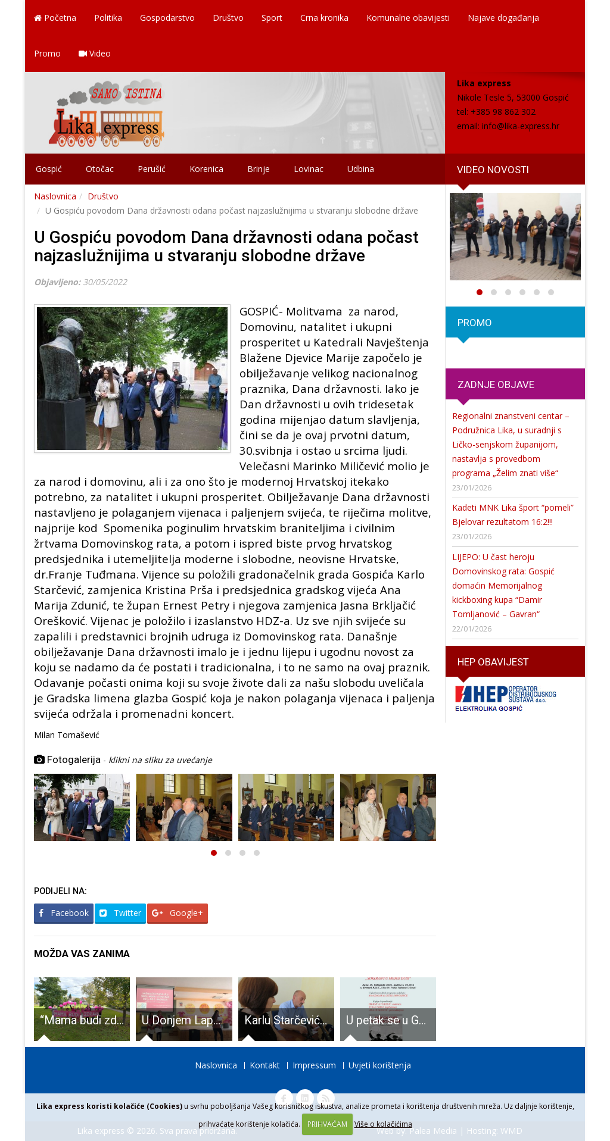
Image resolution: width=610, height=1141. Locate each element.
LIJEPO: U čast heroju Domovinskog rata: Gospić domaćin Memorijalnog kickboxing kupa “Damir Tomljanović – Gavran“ (503, 585)
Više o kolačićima (383, 1124)
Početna (55, 17)
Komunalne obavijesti (408, 17)
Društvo (228, 17)
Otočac (100, 168)
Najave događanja (503, 17)
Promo (47, 53)
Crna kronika (324, 17)
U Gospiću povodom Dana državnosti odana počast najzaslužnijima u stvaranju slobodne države (226, 246)
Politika (108, 17)
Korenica (206, 168)
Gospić (49, 168)
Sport (272, 17)
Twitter (120, 912)
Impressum (314, 1065)
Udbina (360, 168)
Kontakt (265, 1065)
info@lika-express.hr (520, 126)
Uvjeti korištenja (379, 1065)
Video (95, 53)
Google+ (177, 912)
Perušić (152, 168)
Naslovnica (55, 196)
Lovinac (308, 168)
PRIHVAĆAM (327, 1124)
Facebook (64, 912)
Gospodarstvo (167, 17)
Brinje (258, 168)
